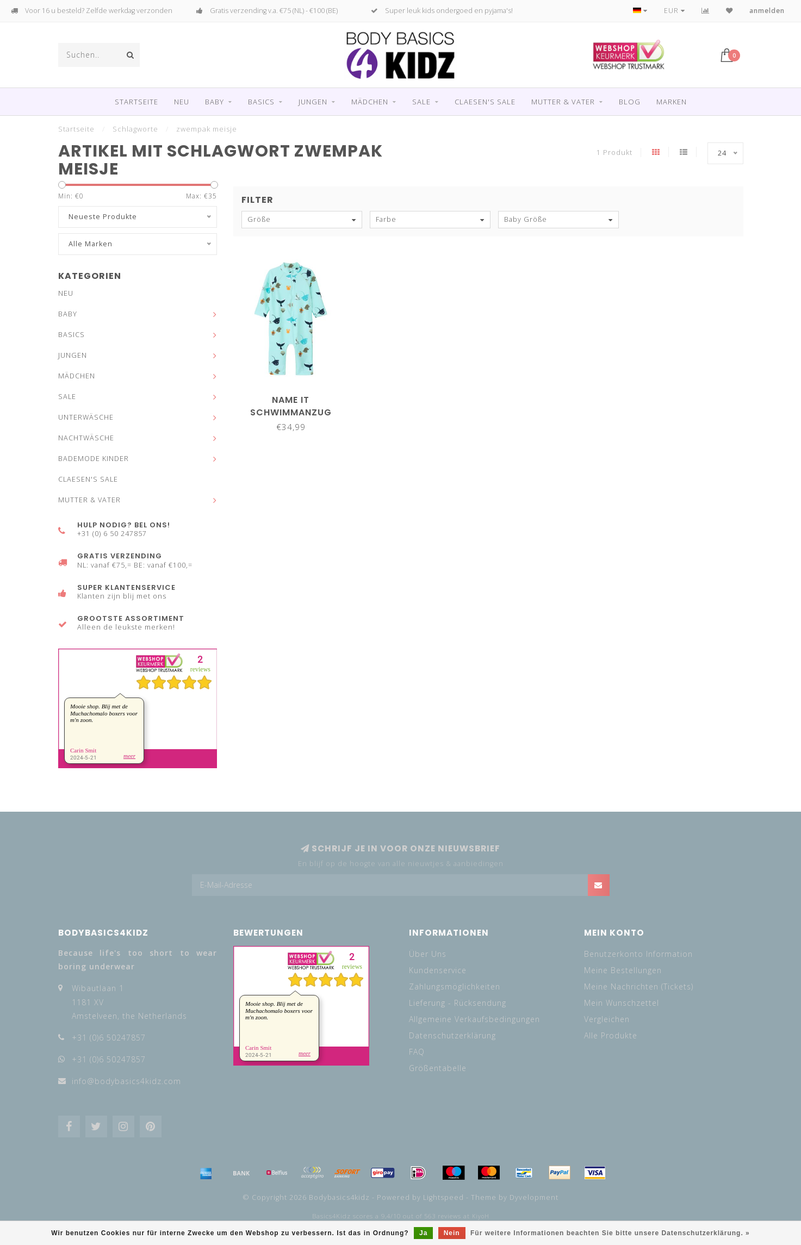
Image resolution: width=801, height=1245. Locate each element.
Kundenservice (438, 970)
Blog (630, 102)
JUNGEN (313, 102)
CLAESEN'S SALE (485, 102)
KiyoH (480, 1216)
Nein (452, 1233)
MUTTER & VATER (563, 102)
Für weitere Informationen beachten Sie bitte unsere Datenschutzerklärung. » (610, 1233)
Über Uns (427, 954)
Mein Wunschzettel (621, 1003)
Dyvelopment (534, 1197)
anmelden (767, 10)
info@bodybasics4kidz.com (126, 1081)
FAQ (417, 1052)
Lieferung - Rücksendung (457, 1003)
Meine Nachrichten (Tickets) (638, 986)
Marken (671, 102)
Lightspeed (443, 1197)
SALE (421, 102)
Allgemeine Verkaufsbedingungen (474, 1019)
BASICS (261, 102)
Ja (423, 1233)
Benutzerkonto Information (638, 954)
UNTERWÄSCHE (86, 417)
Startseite (136, 102)
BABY (214, 102)
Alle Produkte (610, 1035)
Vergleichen (607, 1019)
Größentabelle (438, 1068)
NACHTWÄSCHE (86, 438)
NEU (181, 102)
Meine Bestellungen (623, 970)
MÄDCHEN (369, 102)
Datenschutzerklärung (452, 1035)
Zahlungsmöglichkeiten (454, 986)
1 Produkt (614, 152)
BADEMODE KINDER (93, 458)
